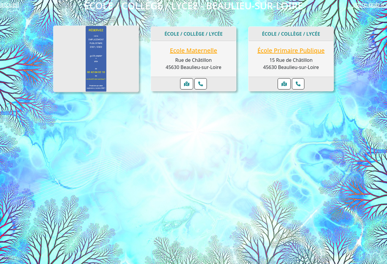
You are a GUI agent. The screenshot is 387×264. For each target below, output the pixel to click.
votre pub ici (370, 4)
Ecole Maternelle (193, 50)
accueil (9, 4)
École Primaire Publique (291, 50)
